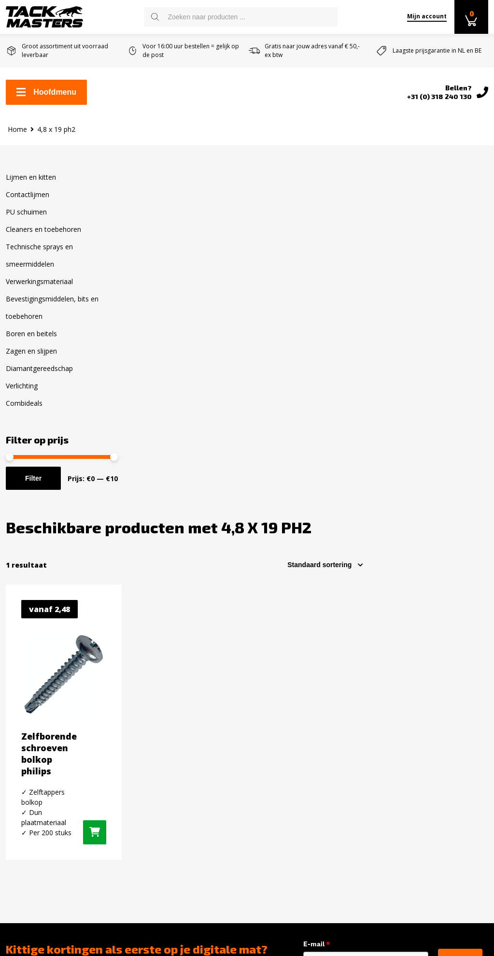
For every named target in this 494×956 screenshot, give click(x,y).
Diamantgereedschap (39, 368)
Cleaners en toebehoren (43, 229)
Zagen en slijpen (31, 351)
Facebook (402, 704)
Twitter (398, 738)
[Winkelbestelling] (449, 219)
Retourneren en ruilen (45, 749)
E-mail (329, 598)
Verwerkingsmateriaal (39, 281)
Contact (19, 703)
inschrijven (460, 616)
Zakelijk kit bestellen (42, 718)
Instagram (403, 721)
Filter (33, 478)
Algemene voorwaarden (48, 765)
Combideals (24, 403)
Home (17, 129)
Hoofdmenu (46, 92)
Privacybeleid (29, 826)
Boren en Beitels (158, 834)
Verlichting (22, 385)
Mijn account (427, 16)
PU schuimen (26, 211)
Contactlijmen (27, 194)
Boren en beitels (31, 333)
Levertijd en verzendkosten (54, 734)
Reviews (20, 795)
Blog (13, 811)
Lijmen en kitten (31, 177)
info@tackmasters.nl (316, 790)
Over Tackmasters (38, 780)
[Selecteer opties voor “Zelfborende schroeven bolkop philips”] (218, 487)
